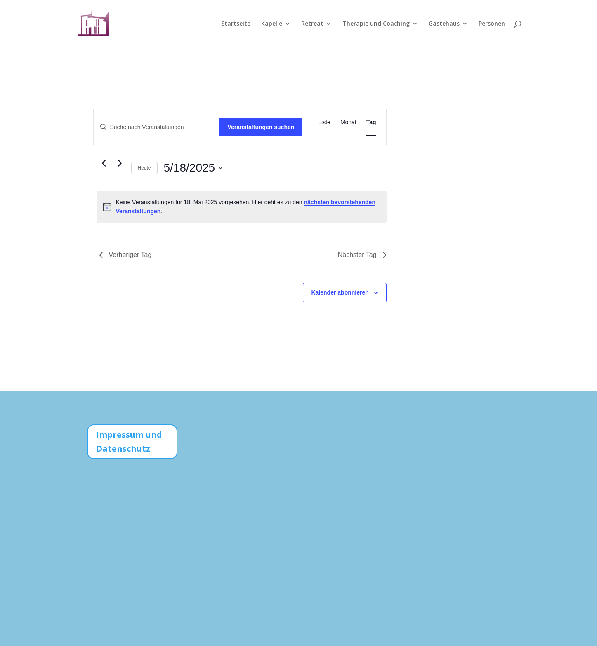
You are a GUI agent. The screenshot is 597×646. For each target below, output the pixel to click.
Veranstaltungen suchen (260, 127)
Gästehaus (444, 24)
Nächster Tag (362, 254)
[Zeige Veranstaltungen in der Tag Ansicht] (371, 122)
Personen (492, 24)
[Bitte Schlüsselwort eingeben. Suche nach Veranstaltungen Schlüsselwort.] (156, 127)
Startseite (235, 24)
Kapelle (271, 24)
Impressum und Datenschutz (129, 441)
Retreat (312, 24)
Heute (144, 168)
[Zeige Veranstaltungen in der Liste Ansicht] (324, 122)
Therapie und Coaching (376, 24)
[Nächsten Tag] (120, 163)
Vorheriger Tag (125, 254)
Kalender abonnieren (340, 292)
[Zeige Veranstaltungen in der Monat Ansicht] (348, 122)
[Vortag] (104, 163)
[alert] (242, 207)
